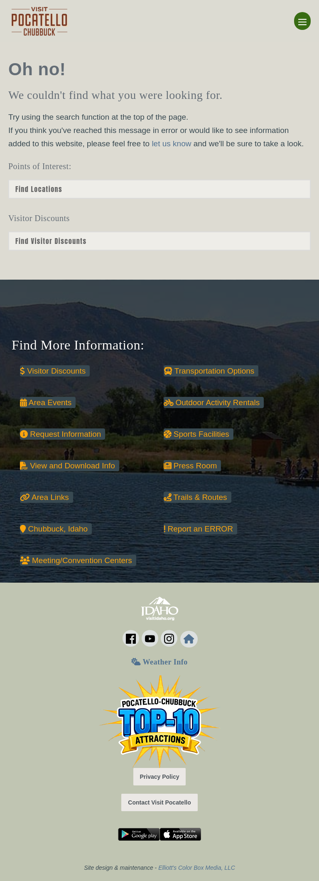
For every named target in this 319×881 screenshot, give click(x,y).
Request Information (60, 434)
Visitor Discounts (53, 371)
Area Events (45, 402)
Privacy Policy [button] (159, 776)
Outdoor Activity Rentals (212, 402)
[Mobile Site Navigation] (302, 21)
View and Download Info (67, 465)
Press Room (190, 465)
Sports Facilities (196, 434)
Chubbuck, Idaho (54, 528)
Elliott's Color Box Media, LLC (196, 867)
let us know (171, 143)
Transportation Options (209, 371)
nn (159, 241)
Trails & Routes (195, 497)
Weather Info (159, 662)
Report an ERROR (198, 528)
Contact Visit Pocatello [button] (159, 802)
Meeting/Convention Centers (76, 560)
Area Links (44, 497)
